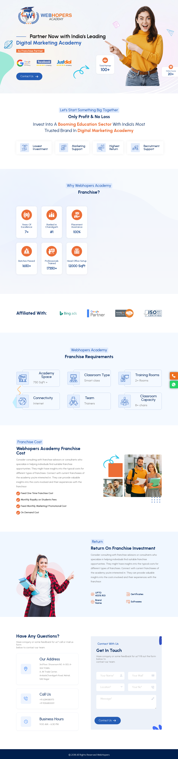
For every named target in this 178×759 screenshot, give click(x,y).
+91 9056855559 (47, 703)
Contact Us (29, 76)
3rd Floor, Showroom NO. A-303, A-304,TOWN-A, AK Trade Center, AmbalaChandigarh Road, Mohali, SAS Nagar (56, 672)
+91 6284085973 (47, 700)
